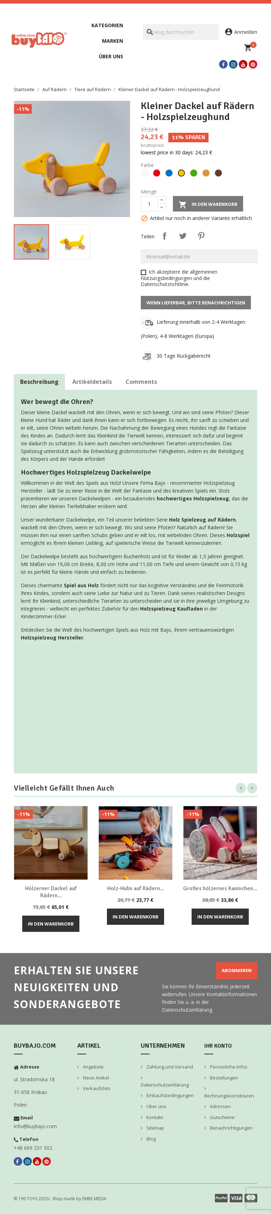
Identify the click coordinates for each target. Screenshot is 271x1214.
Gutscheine (222, 1117)
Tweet (183, 236)
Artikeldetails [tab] (92, 382)
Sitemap (154, 1128)
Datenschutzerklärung (165, 1085)
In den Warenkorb (208, 205)
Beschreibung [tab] (39, 382)
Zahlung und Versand (169, 1067)
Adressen (220, 1106)
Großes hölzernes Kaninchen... (220, 888)
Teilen (164, 236)
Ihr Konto (218, 1045)
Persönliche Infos (228, 1067)
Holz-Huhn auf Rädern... (135, 888)
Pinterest (201, 236)
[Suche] (181, 32)
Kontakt (154, 1117)
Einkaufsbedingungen (169, 1095)
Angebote (93, 1067)
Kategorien (107, 25)
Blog (150, 1139)
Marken (112, 40)
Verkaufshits (96, 1088)
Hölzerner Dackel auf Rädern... (51, 892)
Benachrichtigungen (231, 1128)
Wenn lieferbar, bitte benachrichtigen (195, 302)
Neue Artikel (95, 1078)
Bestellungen (223, 1078)
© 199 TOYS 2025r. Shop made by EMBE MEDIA (60, 1199)
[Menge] (149, 204)
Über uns (111, 56)
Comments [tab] (141, 382)
